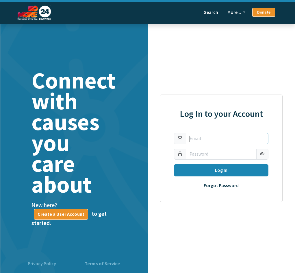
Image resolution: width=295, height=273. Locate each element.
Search (211, 12)
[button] (262, 154)
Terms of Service (102, 263)
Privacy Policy (42, 263)
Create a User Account (61, 214)
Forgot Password (221, 185)
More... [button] (234, 12)
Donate (263, 12)
